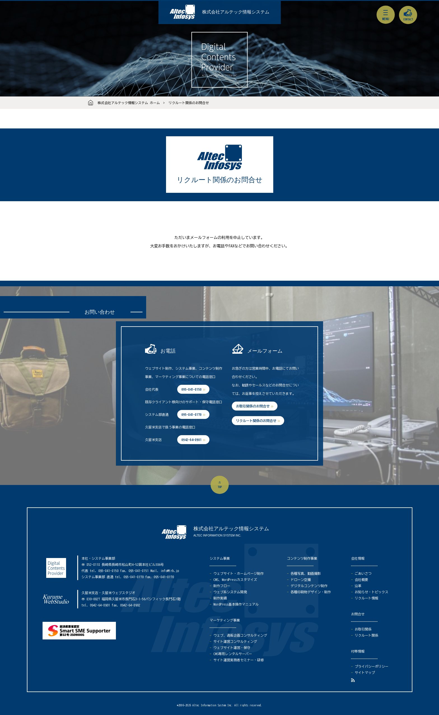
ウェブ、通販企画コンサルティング (240, 635)
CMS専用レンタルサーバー (232, 653)
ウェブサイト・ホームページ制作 (238, 573)
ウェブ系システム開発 (230, 592)
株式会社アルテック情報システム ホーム (129, 102)
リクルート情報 (366, 598)
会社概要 (361, 579)
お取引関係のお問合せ (253, 406)
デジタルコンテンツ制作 (309, 585)
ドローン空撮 (301, 579)
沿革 (358, 585)
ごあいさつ (363, 573)
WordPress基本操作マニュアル (236, 604)
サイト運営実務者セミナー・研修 (238, 660)
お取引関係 (363, 629)
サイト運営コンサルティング (235, 641)
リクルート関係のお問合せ (189, 102)
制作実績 (220, 598)
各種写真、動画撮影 (306, 573)
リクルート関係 (366, 635)
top (220, 487)
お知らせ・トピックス (371, 592)
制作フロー (221, 585)
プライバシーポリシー (371, 666)
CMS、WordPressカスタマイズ (235, 579)
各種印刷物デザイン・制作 (311, 592)
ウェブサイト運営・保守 (231, 647)
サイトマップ (365, 672)
